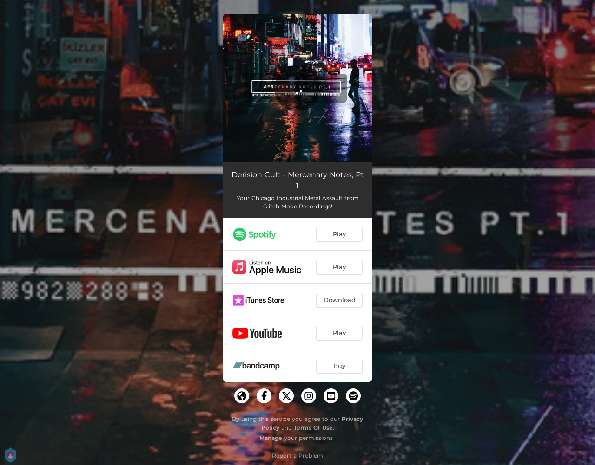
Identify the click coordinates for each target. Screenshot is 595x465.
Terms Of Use (313, 427)
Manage (270, 437)
